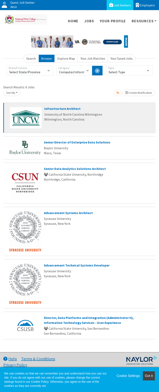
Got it (149, 376)
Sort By (10, 93)
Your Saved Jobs (122, 58)
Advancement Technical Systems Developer (77, 265)
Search (31, 58)
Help (10, 358)
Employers (145, 5)
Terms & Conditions (38, 358)
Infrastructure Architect (62, 109)
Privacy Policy (15, 364)
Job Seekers (120, 5)
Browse (46, 58)
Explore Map (66, 58)
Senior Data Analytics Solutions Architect (75, 169)
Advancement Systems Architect (68, 213)
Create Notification (138, 93)
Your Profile (113, 21)
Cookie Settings (128, 376)
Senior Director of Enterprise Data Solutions (77, 142)
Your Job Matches (93, 58)
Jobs (89, 21)
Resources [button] (142, 21)
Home (73, 21)
